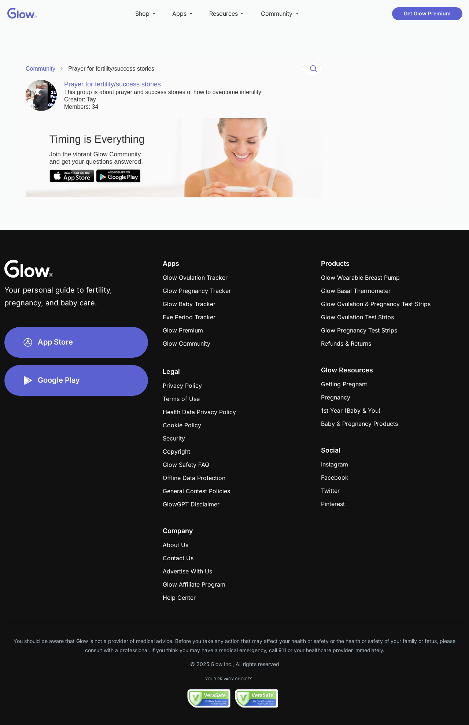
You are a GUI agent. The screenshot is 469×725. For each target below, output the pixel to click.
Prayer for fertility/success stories (111, 69)
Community (40, 69)
